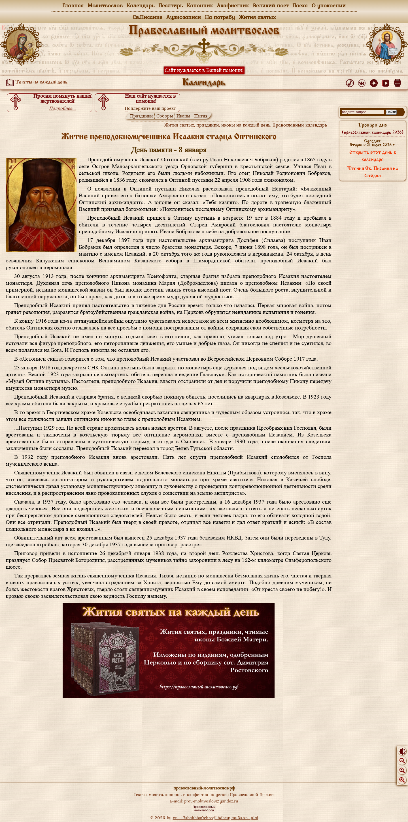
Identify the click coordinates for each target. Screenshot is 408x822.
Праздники (141, 116)
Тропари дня (373, 128)
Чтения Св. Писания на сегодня (372, 172)
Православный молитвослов (204, 31)
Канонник (200, 5)
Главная (73, 5)
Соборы (164, 116)
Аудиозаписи (183, 17)
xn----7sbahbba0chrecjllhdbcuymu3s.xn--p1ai (215, 817)
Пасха (300, 5)
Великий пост (270, 5)
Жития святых (257, 17)
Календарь (140, 5)
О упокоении (329, 5)
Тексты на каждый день (36, 82)
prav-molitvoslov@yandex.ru (211, 801)
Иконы (183, 116)
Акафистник (233, 5)
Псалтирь (170, 5)
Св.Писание (147, 17)
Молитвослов (105, 5)
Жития (200, 116)
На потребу (220, 17)
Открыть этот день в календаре (372, 156)
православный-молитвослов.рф (204, 788)
